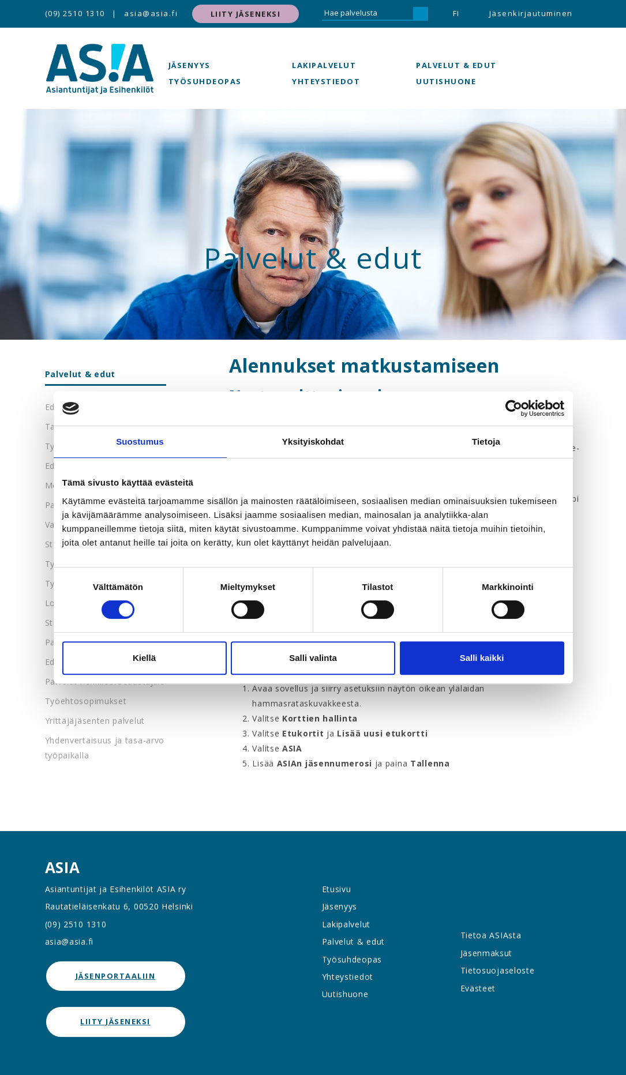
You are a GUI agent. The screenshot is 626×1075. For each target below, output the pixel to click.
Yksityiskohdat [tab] (313, 441)
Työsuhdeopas (205, 81)
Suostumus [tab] (140, 441)
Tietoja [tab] (486, 441)
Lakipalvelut (324, 65)
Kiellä (144, 658)
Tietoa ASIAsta (491, 935)
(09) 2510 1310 (75, 13)
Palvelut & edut (456, 65)
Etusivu (336, 889)
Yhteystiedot (326, 81)
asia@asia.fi (151, 13)
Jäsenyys (189, 65)
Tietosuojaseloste (497, 970)
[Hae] (420, 14)
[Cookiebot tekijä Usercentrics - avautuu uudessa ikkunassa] (513, 408)
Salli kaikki (482, 658)
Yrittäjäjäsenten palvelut (95, 720)
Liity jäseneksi (246, 14)
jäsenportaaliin (116, 976)
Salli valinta (313, 658)
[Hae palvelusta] (367, 14)
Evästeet (478, 988)
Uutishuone (446, 81)
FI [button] (456, 13)
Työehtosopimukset (86, 701)
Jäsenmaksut (486, 953)
